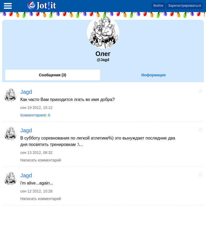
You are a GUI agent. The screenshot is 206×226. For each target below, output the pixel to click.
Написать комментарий (40, 160)
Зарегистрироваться (184, 5)
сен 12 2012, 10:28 (36, 191)
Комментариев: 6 (35, 115)
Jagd (26, 92)
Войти (158, 5)
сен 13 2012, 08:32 (36, 152)
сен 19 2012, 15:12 (36, 108)
